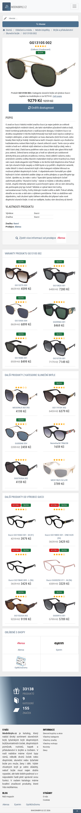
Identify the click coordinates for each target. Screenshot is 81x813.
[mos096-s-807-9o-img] (21, 397)
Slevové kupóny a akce (52, 733)
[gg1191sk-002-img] (59, 397)
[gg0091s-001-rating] (59, 596)
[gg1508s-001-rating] (21, 338)
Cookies (46, 800)
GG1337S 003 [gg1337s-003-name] (21, 285)
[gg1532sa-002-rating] (21, 596)
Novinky (46, 747)
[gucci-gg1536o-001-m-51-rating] (21, 509)
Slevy (45, 750)
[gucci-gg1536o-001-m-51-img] (21, 522)
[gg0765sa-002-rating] (21, 460)
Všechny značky (50, 740)
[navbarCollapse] (74, 6)
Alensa (18, 227)
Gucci (16, 223)
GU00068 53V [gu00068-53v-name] (21, 443)
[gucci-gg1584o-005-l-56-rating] (21, 554)
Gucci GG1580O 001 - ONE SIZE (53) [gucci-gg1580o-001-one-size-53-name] (59, 536)
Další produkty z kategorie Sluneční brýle (30, 375)
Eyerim (17, 804)
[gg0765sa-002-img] (21, 468)
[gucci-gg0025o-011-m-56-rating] (59, 554)
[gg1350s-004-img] (21, 311)
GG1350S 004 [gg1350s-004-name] (21, 320)
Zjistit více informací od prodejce (40, 238)
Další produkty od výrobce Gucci (24, 496)
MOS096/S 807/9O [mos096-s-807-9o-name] (21, 407)
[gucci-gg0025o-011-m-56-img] (59, 567)
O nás (45, 797)
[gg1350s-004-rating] (21, 302)
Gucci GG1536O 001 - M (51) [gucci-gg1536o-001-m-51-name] (21, 535)
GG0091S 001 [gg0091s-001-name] (59, 615)
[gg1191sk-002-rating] (59, 387)
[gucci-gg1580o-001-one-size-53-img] (59, 522)
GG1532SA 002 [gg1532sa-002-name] (21, 615)
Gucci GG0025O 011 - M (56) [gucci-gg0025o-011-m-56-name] (59, 580)
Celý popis (57, 96)
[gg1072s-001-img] (59, 348)
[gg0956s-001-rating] (59, 302)
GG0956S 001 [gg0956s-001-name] (59, 322)
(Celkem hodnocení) (40, 49)
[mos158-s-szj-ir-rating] (59, 460)
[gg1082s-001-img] (59, 275)
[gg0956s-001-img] (59, 312)
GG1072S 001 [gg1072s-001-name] (59, 358)
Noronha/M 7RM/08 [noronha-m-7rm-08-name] (59, 443)
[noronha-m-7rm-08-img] (59, 433)
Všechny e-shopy (50, 743)
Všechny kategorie (51, 737)
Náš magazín (8, 797)
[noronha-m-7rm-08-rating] (59, 424)
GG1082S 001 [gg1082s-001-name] (59, 285)
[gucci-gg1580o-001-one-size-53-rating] (59, 509)
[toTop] (77, 811)
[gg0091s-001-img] (59, 605)
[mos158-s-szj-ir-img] (59, 469)
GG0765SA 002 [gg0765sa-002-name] (21, 478)
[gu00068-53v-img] (21, 433)
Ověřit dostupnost (40, 108)
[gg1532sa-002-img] (21, 605)
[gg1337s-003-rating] (21, 266)
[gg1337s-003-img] (21, 275)
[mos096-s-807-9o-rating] (21, 387)
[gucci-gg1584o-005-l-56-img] (21, 567)
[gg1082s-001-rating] (59, 266)
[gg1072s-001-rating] (59, 338)
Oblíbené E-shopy (15, 632)
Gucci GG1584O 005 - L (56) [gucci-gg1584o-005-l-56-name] (21, 580)
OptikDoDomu (33, 804)
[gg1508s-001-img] (21, 348)
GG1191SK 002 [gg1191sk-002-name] (59, 407)
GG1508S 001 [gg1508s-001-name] (21, 358)
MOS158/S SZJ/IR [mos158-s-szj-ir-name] (59, 480)
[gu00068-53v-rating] (21, 424)
